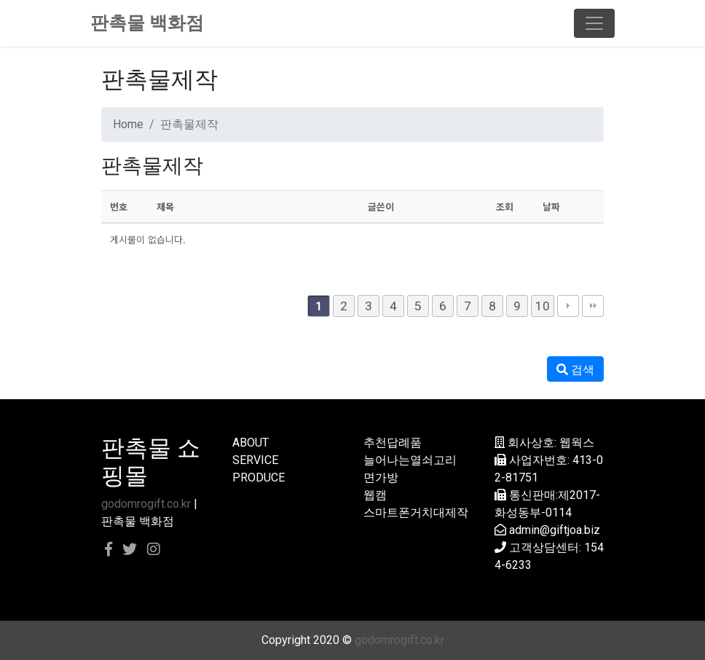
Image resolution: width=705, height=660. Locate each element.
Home (128, 124)
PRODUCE (258, 477)
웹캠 (375, 495)
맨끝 (593, 306)
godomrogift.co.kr (146, 504)
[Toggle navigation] (594, 23)
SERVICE (255, 460)
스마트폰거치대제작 (415, 512)
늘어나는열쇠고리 (410, 460)
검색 (575, 370)
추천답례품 (392, 442)
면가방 (380, 477)
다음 (568, 306)
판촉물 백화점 (147, 23)
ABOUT (250, 442)
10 (542, 306)
